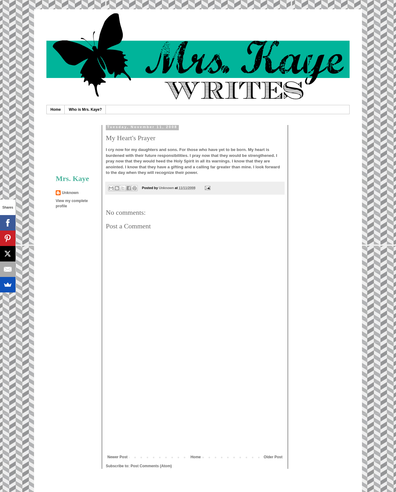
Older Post (273, 457)
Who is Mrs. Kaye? (85, 109)
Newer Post (117, 457)
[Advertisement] (194, 408)
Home (55, 109)
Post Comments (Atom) (151, 466)
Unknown (70, 193)
